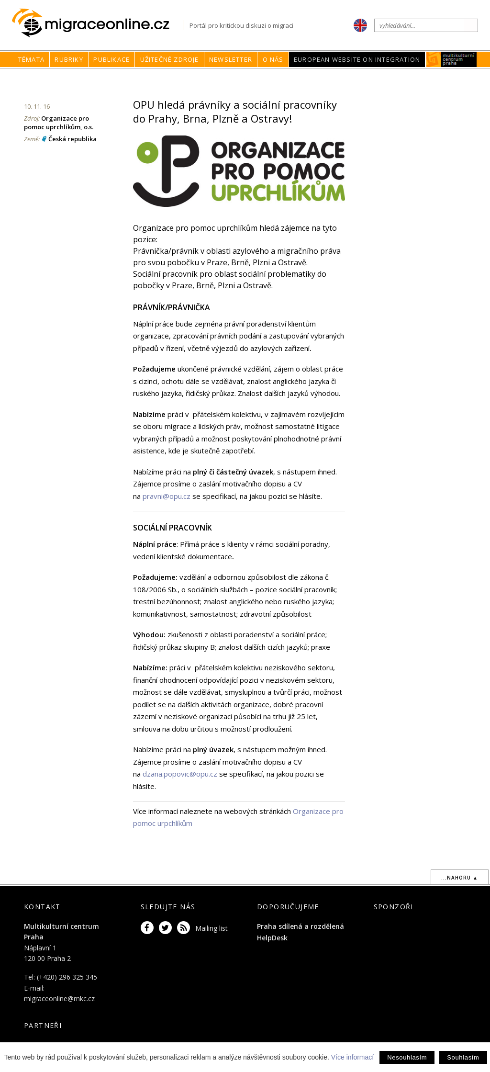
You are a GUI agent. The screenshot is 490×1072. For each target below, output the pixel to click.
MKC (452, 59)
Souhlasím (463, 1057)
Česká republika (72, 139)
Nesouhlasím (407, 1057)
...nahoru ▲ (459, 877)
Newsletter (230, 59)
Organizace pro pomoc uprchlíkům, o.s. (58, 122)
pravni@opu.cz (166, 496)
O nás (273, 59)
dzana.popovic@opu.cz (180, 774)
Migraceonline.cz (97, 23)
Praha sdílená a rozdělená (300, 926)
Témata (31, 59)
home (305, 78)
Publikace (111, 59)
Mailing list (211, 928)
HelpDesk (272, 937)
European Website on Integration (357, 59)
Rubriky (69, 59)
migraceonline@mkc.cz (59, 998)
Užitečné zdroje (169, 59)
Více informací (352, 1057)
